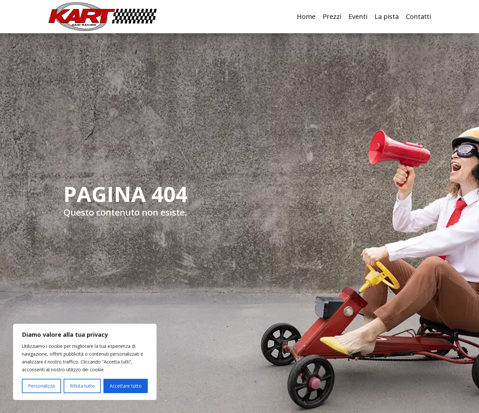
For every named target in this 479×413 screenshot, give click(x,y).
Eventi (357, 16)
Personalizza (41, 386)
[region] (85, 362)
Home (306, 16)
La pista (387, 16)
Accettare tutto (126, 386)
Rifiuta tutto (82, 386)
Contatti (418, 16)
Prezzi (332, 16)
